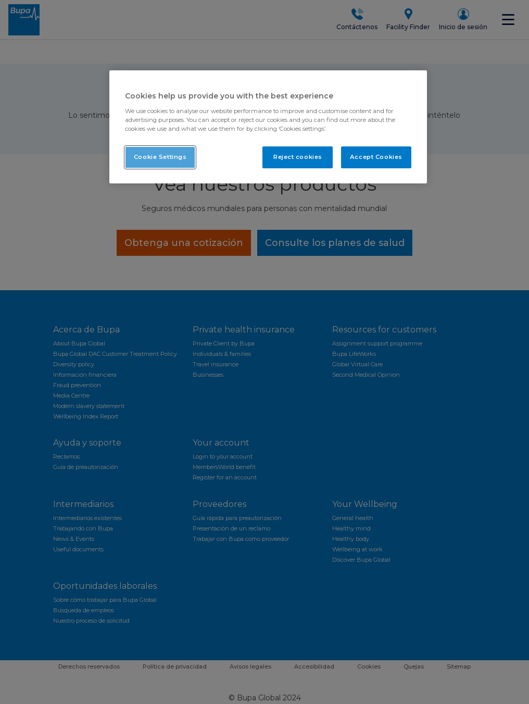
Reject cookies (297, 156)
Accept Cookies (376, 156)
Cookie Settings (160, 156)
